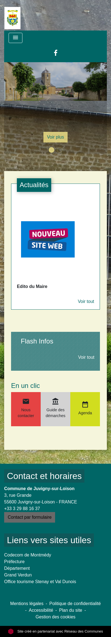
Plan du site (70, 610)
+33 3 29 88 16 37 (22, 508)
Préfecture (14, 561)
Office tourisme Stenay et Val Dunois (40, 581)
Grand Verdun (18, 575)
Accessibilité (41, 610)
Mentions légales (26, 603)
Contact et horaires (44, 476)
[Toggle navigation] (15, 38)
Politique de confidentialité (75, 603)
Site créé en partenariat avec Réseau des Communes (55, 631)
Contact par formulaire (29, 517)
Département (17, 568)
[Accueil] (12, 15)
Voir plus (55, 137)
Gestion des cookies (55, 617)
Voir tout (86, 301)
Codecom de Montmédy (27, 555)
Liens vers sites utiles (49, 540)
